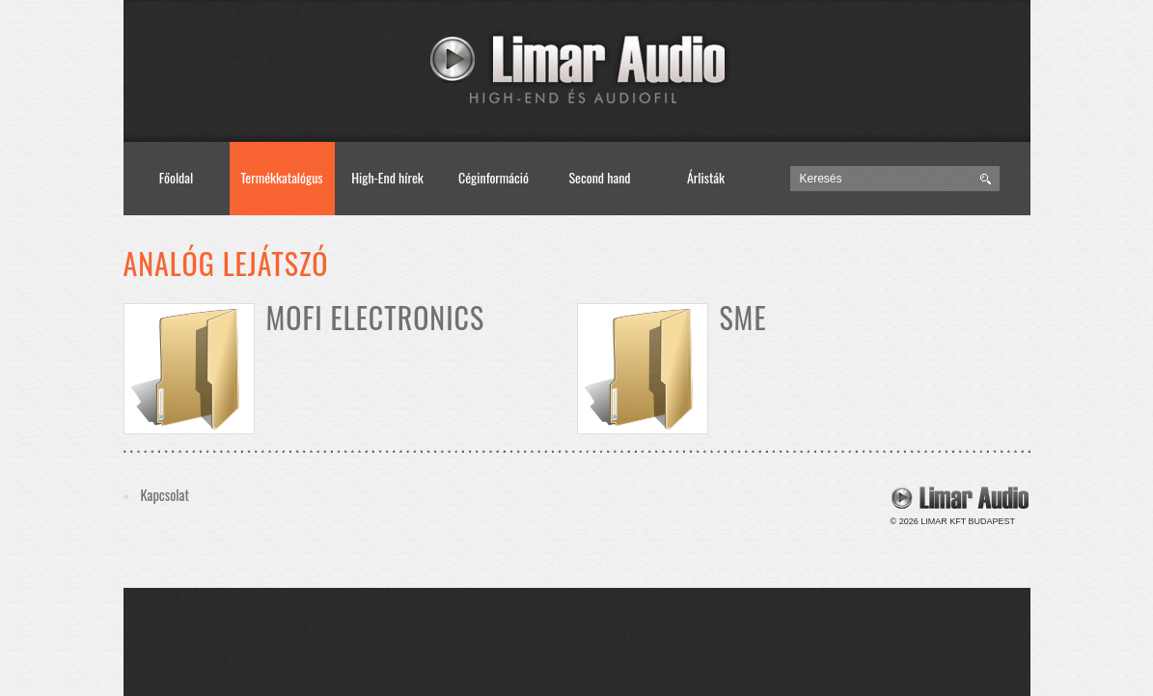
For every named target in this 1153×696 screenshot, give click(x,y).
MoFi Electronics (375, 317)
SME (743, 317)
